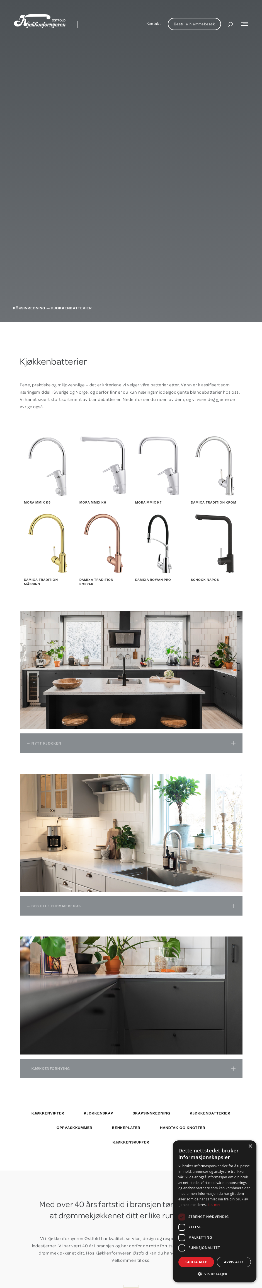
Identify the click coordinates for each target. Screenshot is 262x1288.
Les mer (214, 1204)
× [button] (250, 1146)
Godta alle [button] (196, 1262)
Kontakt (154, 23)
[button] (214, 1274)
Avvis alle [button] (234, 1262)
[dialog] (214, 1211)
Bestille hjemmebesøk (194, 24)
